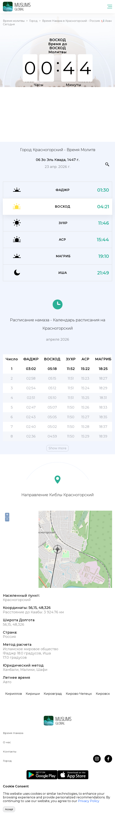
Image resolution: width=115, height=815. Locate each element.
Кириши (33, 694)
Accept (9, 809)
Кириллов (13, 694)
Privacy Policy (88, 801)
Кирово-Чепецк (79, 694)
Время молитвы (14, 21)
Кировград (53, 694)
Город (33, 21)
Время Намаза (13, 733)
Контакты (9, 751)
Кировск (103, 694)
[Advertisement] (57, 114)
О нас (7, 742)
